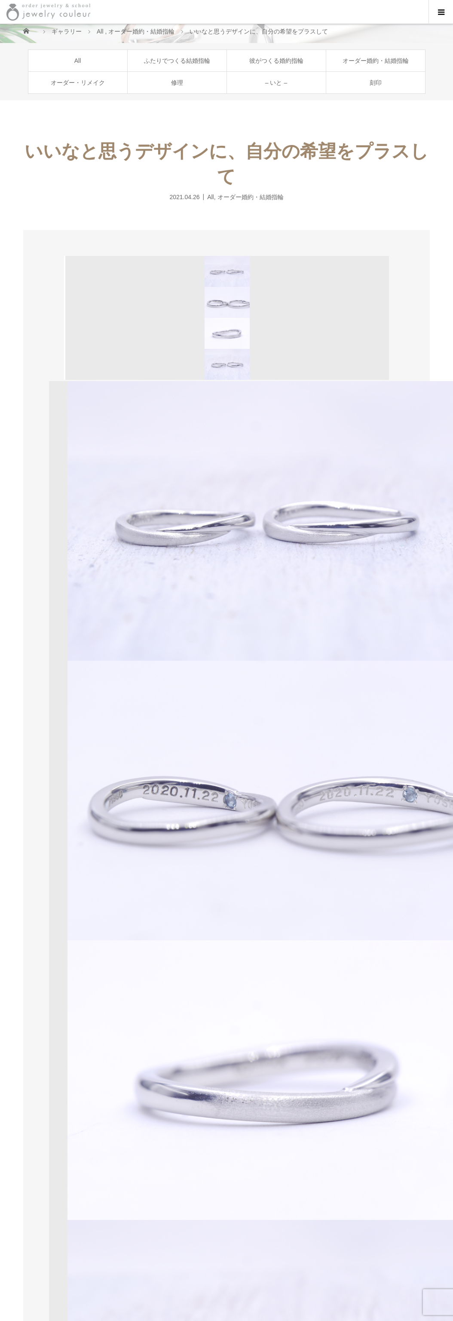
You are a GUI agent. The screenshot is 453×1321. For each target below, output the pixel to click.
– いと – (276, 82)
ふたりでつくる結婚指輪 (177, 60)
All (77, 60)
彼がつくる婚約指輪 (276, 60)
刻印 (376, 82)
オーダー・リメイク (78, 82)
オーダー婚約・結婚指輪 (376, 60)
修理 (177, 82)
